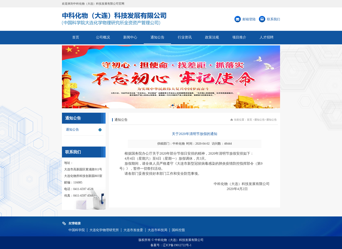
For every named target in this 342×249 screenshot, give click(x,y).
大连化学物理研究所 (104, 230)
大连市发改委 (133, 230)
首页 (75, 37)
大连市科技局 (157, 230)
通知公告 (157, 37)
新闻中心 (130, 37)
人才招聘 (267, 37)
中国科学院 (76, 230)
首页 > (250, 119)
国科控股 (178, 230)
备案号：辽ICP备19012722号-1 (170, 245)
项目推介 (239, 37)
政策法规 (212, 37)
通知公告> (260, 119)
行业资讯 (185, 37)
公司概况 (103, 37)
